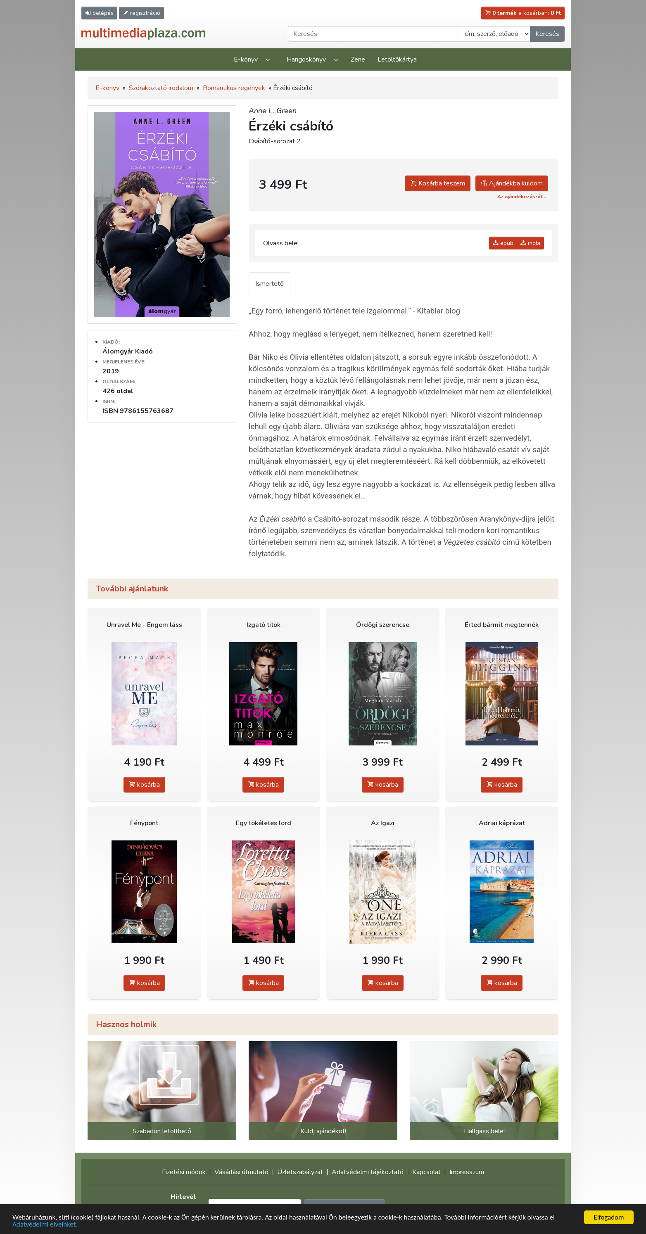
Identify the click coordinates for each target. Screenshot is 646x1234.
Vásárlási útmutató (241, 1172)
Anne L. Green (273, 111)
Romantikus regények (234, 88)
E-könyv (246, 59)
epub (503, 243)
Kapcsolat (426, 1172)
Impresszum (466, 1172)
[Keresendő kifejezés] (373, 34)
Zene (358, 59)
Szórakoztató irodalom (161, 88)
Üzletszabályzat (300, 1172)
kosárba (144, 784)
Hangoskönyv (306, 59)
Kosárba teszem (437, 183)
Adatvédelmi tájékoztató (368, 1172)
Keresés (547, 33)
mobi (530, 243)
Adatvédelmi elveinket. (45, 1224)
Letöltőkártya (397, 59)
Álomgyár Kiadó (127, 351)
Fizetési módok (184, 1172)
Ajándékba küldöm (512, 183)
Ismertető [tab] (269, 283)
